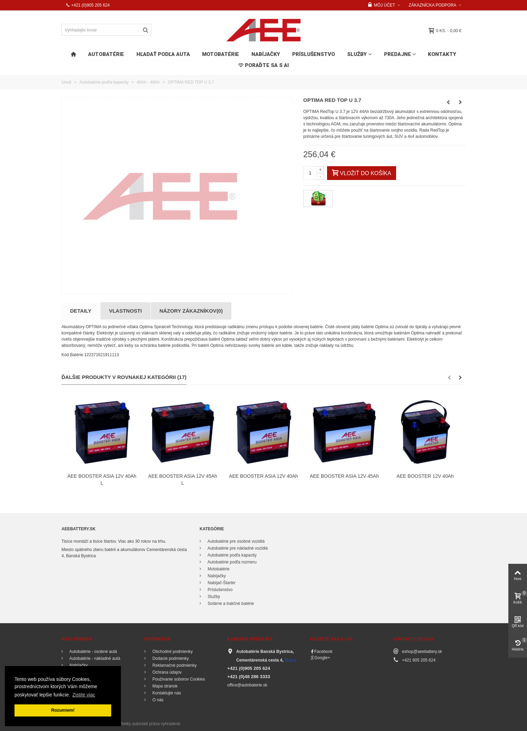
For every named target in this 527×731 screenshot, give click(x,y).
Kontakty (442, 54)
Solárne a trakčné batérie (230, 603)
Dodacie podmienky (170, 658)
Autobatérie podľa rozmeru (232, 562)
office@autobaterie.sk (247, 685)
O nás (157, 699)
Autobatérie (106, 54)
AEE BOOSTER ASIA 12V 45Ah (344, 476)
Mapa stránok (164, 686)
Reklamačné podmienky (174, 665)
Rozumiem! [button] (63, 710)
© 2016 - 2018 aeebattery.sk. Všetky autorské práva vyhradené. (122, 723)
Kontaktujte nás (166, 693)
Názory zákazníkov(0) (191, 311)
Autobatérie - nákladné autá (94, 658)
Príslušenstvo (313, 54)
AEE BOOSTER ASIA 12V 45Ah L (182, 479)
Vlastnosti (125, 311)
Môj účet (381, 5)
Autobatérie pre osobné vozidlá (236, 541)
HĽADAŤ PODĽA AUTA (163, 54)
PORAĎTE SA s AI (263, 65)
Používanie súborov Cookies (178, 679)
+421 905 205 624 (418, 660)
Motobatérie (220, 54)
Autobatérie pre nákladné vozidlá (237, 548)
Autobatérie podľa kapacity (232, 555)
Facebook (323, 651)
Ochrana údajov (166, 672)
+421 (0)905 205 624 (88, 5)
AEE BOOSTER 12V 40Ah (425, 476)
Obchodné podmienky (172, 651)
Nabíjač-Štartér (221, 582)
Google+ (322, 657)
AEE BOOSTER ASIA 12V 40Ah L (101, 479)
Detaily (81, 311)
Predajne (397, 54)
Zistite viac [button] (84, 694)
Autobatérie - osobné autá (92, 651)
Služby (357, 54)
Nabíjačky (265, 54)
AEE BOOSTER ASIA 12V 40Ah (263, 476)
